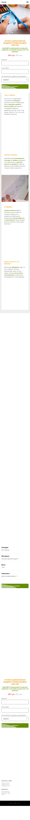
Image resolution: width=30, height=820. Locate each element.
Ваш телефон (5, 68)
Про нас (3, 794)
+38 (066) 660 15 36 (5, 786)
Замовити (15, 86)
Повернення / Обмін (5, 793)
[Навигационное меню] (27, 2)
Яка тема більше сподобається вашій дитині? (13, 76)
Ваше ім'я (4, 59)
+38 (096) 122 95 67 (5, 784)
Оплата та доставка (5, 791)
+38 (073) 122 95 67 (5, 783)
